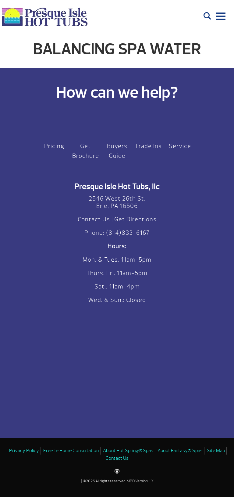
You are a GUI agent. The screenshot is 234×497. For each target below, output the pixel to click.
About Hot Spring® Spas (128, 451)
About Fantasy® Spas (180, 451)
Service (180, 146)
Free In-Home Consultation (71, 451)
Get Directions (135, 219)
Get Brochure (85, 151)
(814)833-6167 (127, 233)
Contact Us (94, 219)
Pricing (54, 146)
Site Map (216, 451)
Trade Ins (148, 146)
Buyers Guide (117, 151)
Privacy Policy (24, 451)
